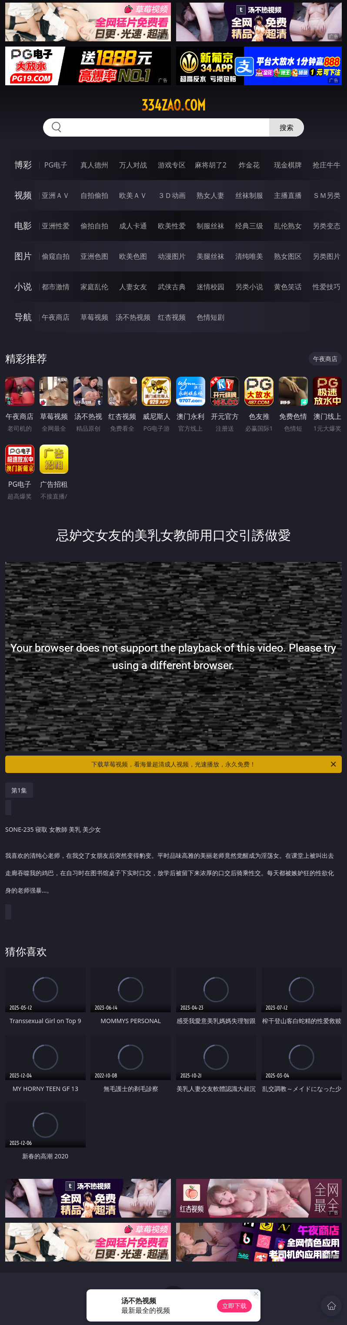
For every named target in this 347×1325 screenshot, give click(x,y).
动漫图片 (172, 256)
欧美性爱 (172, 226)
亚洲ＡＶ (56, 195)
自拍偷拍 (94, 195)
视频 (23, 195)
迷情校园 (210, 286)
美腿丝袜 (210, 256)
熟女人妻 (210, 195)
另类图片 (326, 256)
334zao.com (173, 105)
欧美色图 (133, 256)
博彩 (23, 165)
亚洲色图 (94, 256)
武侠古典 (172, 286)
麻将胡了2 (211, 165)
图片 (23, 256)
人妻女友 (133, 286)
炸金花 (249, 165)
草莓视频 (94, 317)
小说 (23, 286)
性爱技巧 (326, 286)
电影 (23, 225)
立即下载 (234, 1306)
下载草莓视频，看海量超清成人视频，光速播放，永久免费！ (214, 764)
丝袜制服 (249, 195)
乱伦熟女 (288, 226)
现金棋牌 (288, 165)
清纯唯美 (249, 256)
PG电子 (55, 165)
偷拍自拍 (94, 226)
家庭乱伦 (94, 286)
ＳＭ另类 (326, 195)
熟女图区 (288, 256)
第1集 (19, 790)
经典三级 (249, 226)
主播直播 (288, 195)
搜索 (287, 127)
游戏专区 (172, 165)
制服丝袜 (210, 226)
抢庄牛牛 (326, 165)
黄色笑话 (288, 286)
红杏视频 (172, 317)
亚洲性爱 (56, 226)
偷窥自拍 (56, 256)
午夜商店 (56, 317)
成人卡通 (133, 226)
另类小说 (249, 286)
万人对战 (133, 165)
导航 (23, 317)
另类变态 (326, 226)
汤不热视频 (133, 317)
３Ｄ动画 (172, 195)
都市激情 (56, 286)
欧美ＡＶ (133, 195)
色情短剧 (210, 317)
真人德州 (94, 165)
